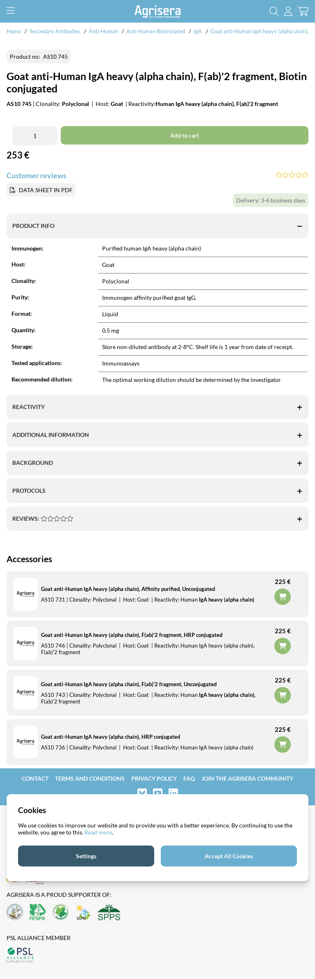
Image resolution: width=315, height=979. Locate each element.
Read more (98, 832)
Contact (35, 778)
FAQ (189, 778)
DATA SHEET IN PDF (46, 189)
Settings (86, 856)
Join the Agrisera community (247, 778)
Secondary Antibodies (55, 31)
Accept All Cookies (229, 856)
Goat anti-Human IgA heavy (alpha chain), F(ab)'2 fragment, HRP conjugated (131, 635)
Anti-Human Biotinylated (155, 31)
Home (14, 31)
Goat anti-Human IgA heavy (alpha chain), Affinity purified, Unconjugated (128, 589)
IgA (198, 31)
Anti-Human (103, 31)
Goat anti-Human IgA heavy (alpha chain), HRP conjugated (110, 736)
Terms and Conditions (90, 778)
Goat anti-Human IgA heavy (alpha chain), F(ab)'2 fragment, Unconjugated (129, 684)
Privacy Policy (154, 778)
